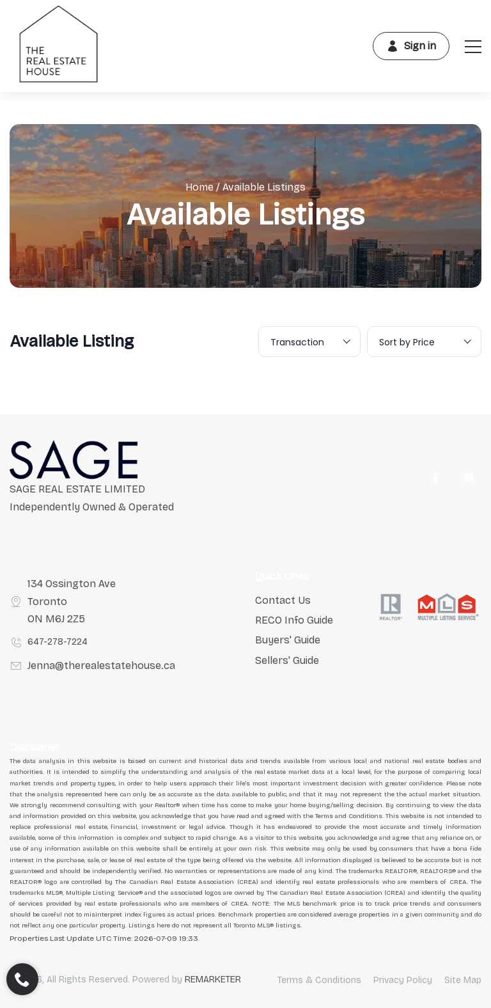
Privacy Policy (402, 980)
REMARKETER (213, 979)
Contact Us (283, 600)
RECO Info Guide (294, 620)
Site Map (462, 980)
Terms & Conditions (319, 980)
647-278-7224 (57, 641)
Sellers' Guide (287, 660)
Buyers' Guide (287, 640)
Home (199, 187)
